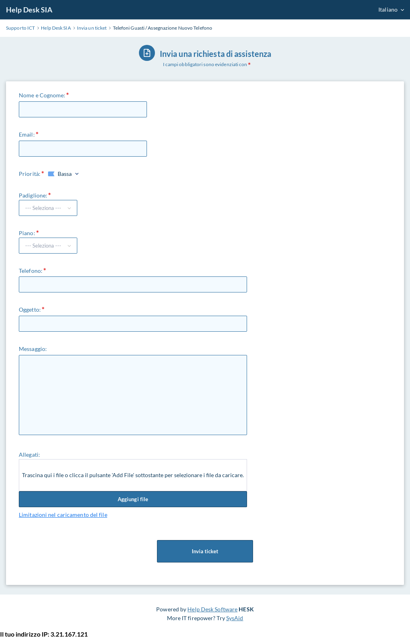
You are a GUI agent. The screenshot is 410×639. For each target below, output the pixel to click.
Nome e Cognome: (42, 95)
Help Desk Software (212, 609)
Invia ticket (205, 551)
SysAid (234, 618)
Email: (27, 134)
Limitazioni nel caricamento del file (63, 514)
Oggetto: (30, 309)
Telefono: (30, 270)
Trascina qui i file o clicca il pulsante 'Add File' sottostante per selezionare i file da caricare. (133, 475)
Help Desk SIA (29, 9)
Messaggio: (33, 348)
